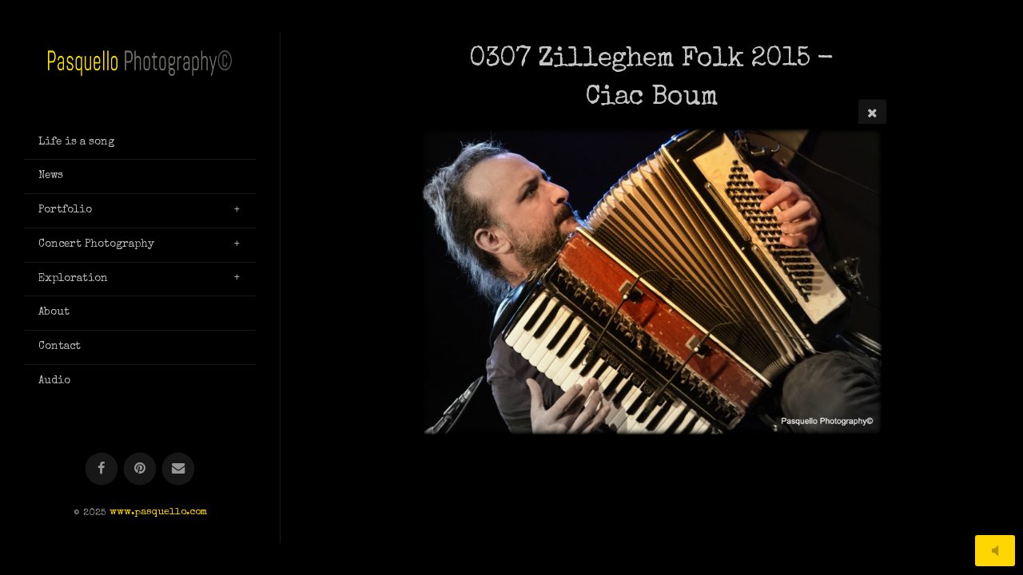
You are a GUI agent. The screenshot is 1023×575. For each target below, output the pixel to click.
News (50, 175)
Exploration (73, 278)
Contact (59, 346)
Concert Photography (96, 244)
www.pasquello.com (158, 513)
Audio (54, 381)
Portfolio (65, 210)
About (54, 312)
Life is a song (76, 142)
